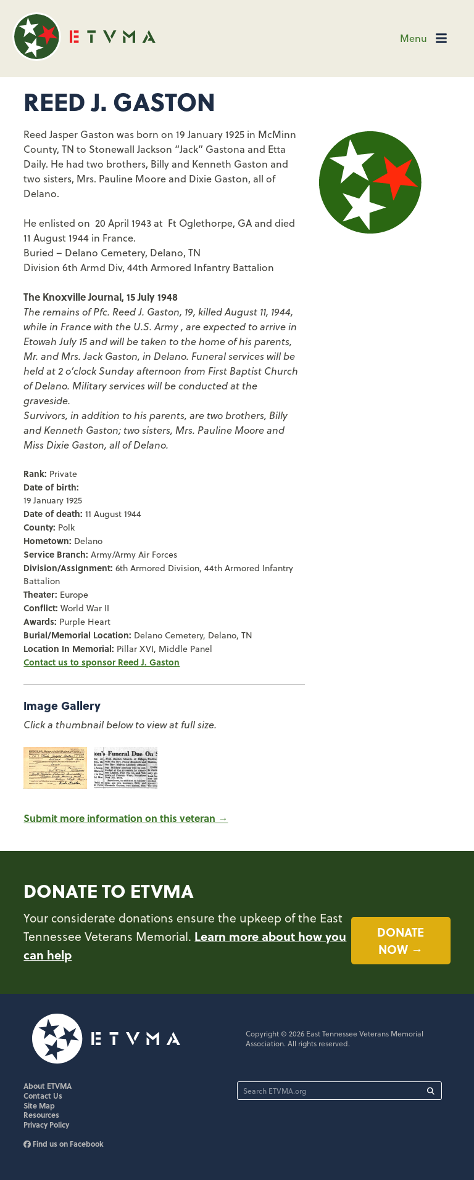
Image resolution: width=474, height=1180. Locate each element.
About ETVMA (47, 1085)
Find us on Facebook (63, 1143)
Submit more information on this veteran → (125, 818)
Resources (41, 1114)
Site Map (39, 1105)
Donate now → (400, 940)
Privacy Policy (46, 1124)
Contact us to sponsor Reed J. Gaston (101, 662)
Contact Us (42, 1095)
